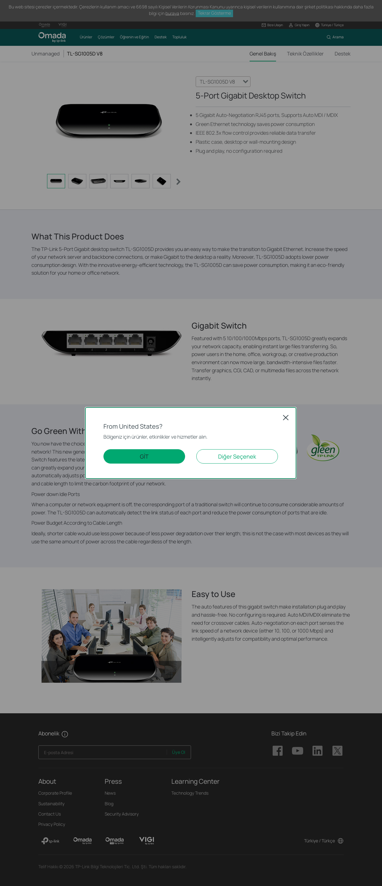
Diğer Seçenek (237, 456)
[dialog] (191, 443)
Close (286, 417)
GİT (144, 456)
